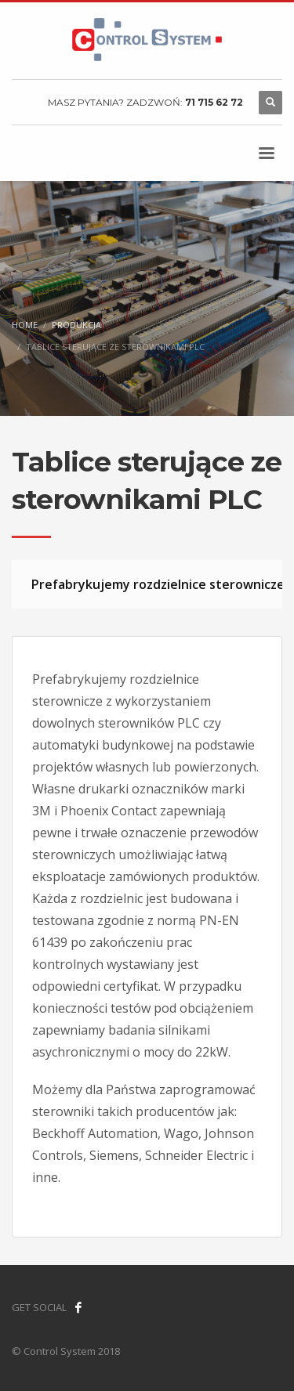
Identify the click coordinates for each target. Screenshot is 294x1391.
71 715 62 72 (214, 102)
